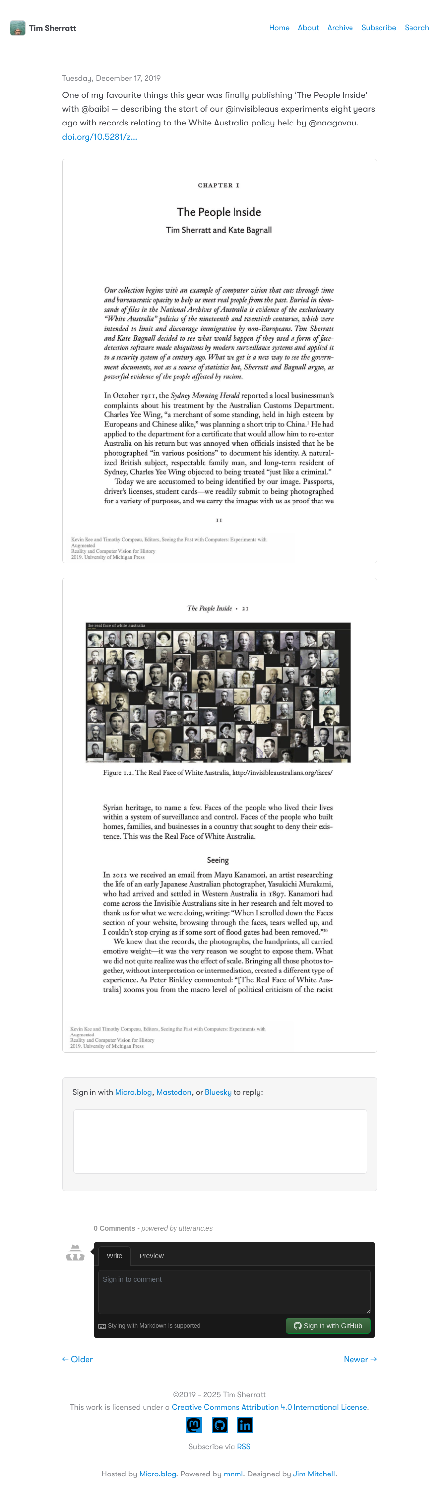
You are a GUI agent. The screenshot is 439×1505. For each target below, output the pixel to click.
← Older (77, 1360)
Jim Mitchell (314, 1474)
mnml (233, 1474)
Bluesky (218, 1092)
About (308, 27)
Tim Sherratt (43, 28)
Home (279, 27)
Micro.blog (133, 1092)
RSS (243, 1446)
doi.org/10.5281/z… (100, 137)
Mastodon (173, 1092)
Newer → (360, 1360)
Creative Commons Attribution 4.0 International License (269, 1407)
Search (417, 27)
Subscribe (379, 27)
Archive (340, 27)
